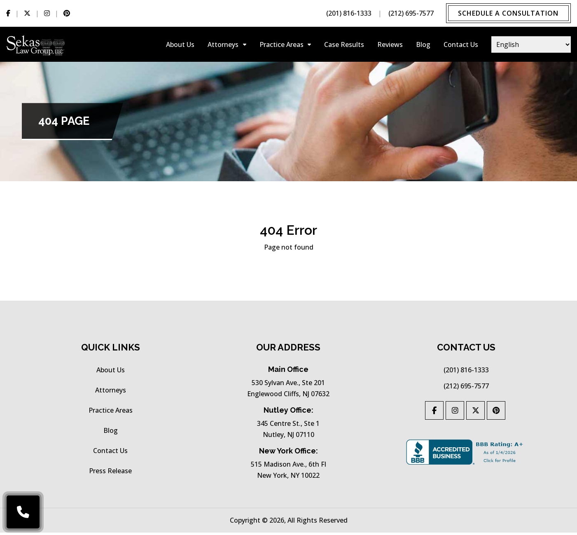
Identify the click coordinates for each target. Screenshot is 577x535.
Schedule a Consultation (508, 13)
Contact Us (461, 45)
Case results (344, 45)
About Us (180, 45)
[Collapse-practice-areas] (309, 45)
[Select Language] (531, 45)
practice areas (281, 45)
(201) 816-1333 (347, 13)
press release (110, 473)
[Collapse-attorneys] (245, 45)
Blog (423, 45)
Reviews (390, 45)
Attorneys (223, 45)
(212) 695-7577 (409, 13)
